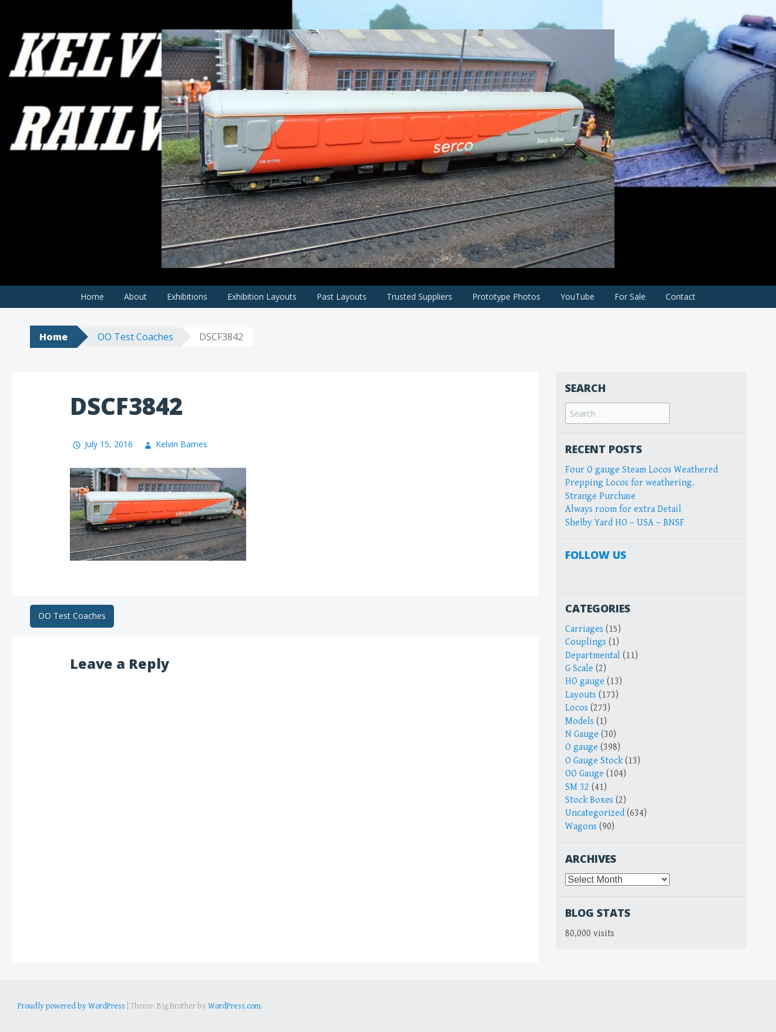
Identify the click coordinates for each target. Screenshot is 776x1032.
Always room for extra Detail (623, 509)
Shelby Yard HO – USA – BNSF (624, 522)
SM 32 (577, 787)
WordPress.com (234, 1006)
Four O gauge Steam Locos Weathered (641, 469)
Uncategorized (594, 813)
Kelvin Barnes (181, 444)
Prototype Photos (506, 296)
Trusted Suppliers (419, 296)
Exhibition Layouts (262, 296)
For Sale (630, 296)
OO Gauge (584, 773)
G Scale (579, 668)
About (135, 296)
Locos (576, 707)
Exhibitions (187, 296)
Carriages (584, 629)
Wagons (581, 826)
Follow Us (595, 555)
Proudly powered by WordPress (71, 1006)
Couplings (585, 642)
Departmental (592, 655)
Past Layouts (342, 296)
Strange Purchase (600, 496)
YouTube (577, 296)
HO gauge (584, 681)
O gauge (581, 747)
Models (579, 721)
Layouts (580, 695)
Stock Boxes (589, 800)
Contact (681, 296)
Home (92, 296)
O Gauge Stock (594, 760)
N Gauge (582, 734)
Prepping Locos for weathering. (629, 482)
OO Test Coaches (135, 336)
